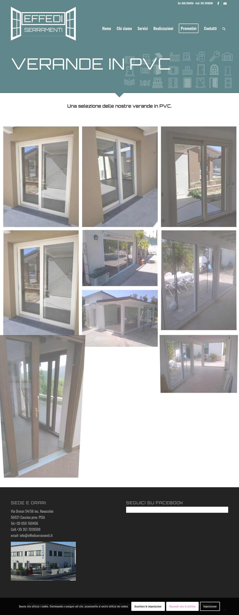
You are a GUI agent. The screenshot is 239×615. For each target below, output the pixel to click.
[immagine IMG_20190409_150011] (121, 178)
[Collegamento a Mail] (225, 3)
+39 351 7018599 (29, 529)
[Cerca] (223, 28)
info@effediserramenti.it (36, 535)
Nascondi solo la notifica (182, 606)
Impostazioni (210, 606)
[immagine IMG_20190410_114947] (42, 285)
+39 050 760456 (26, 523)
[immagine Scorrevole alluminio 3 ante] (121, 260)
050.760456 (187, 3)
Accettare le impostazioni (148, 606)
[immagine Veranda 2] (121, 320)
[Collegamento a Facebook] (218, 3)
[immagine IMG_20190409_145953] (42, 178)
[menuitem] (106, 28)
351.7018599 (207, 3)
